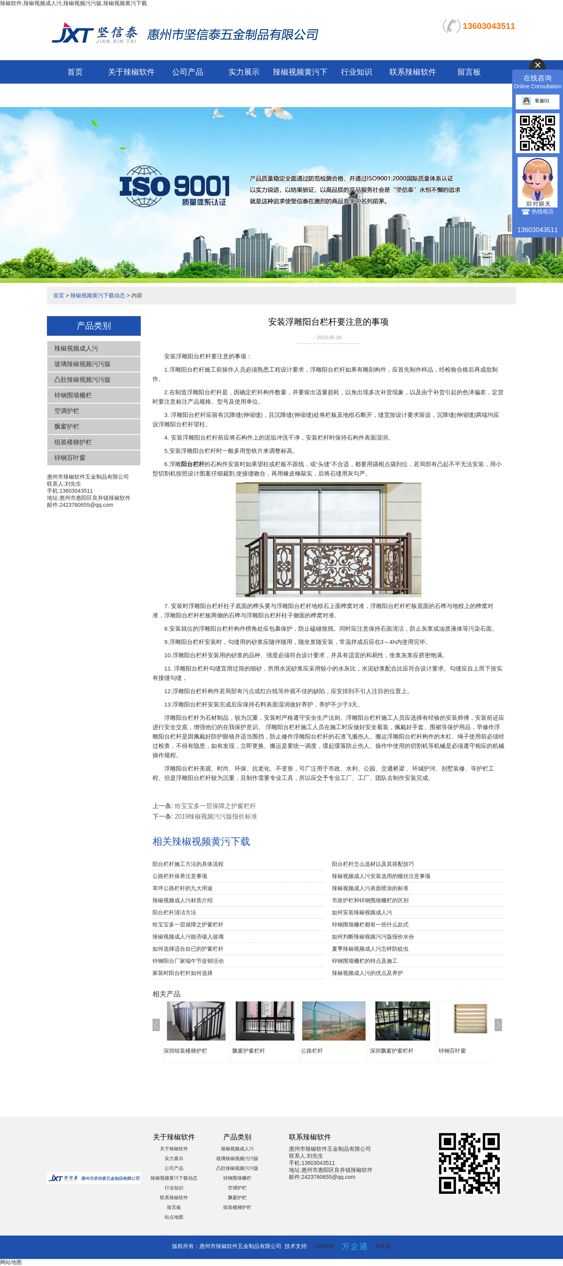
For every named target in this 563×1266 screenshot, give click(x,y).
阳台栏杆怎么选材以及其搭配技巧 (373, 864)
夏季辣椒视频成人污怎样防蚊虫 (370, 949)
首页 (75, 72)
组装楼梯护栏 (73, 442)
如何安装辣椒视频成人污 (362, 912)
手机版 (383, 1246)
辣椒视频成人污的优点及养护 (367, 973)
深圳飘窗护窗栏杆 (392, 1051)
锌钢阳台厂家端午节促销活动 (188, 961)
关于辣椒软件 (131, 72)
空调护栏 (66, 411)
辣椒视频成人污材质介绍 (182, 900)
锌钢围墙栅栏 (73, 395)
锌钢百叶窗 (70, 457)
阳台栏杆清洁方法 (174, 912)
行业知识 (356, 72)
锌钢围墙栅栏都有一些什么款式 (370, 924)
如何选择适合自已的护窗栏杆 (188, 949)
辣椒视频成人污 (76, 348)
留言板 (469, 72)
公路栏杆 (312, 1051)
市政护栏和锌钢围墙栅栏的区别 (370, 900)
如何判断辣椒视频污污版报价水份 (373, 936)
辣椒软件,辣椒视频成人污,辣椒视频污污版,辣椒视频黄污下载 (73, 3)
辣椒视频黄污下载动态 (97, 295)
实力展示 (244, 72)
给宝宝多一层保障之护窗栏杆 (215, 806)
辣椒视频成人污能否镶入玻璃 (188, 936)
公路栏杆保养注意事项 (179, 876)
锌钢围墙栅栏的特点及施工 (365, 961)
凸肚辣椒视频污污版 (82, 379)
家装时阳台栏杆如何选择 (182, 973)
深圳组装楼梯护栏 (185, 1051)
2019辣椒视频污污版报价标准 (216, 816)
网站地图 (11, 1262)
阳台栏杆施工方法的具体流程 (188, 864)
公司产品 (187, 72)
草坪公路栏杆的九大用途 (182, 888)
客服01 (535, 101)
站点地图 (174, 1217)
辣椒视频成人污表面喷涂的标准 (370, 888)
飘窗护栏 (66, 426)
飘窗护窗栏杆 (248, 1051)
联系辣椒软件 (412, 72)
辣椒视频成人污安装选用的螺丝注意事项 (381, 876)
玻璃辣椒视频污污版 (82, 364)
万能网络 (324, 1246)
